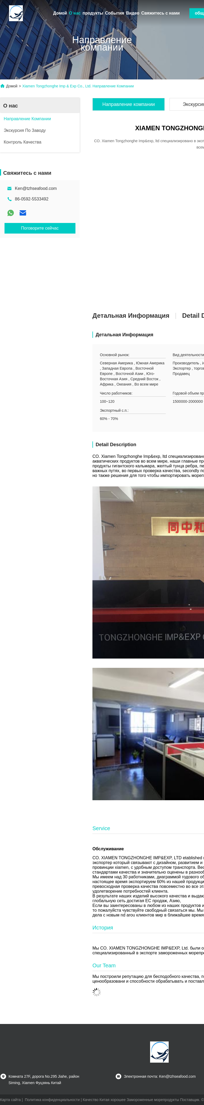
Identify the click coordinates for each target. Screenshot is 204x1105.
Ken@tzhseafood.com (36, 188)
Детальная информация (130, 315)
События (114, 13)
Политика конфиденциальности (52, 1100)
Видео (132, 13)
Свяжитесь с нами (160, 13)
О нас (74, 13)
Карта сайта (10, 1100)
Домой (60, 13)
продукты (93, 13)
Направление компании (128, 104)
